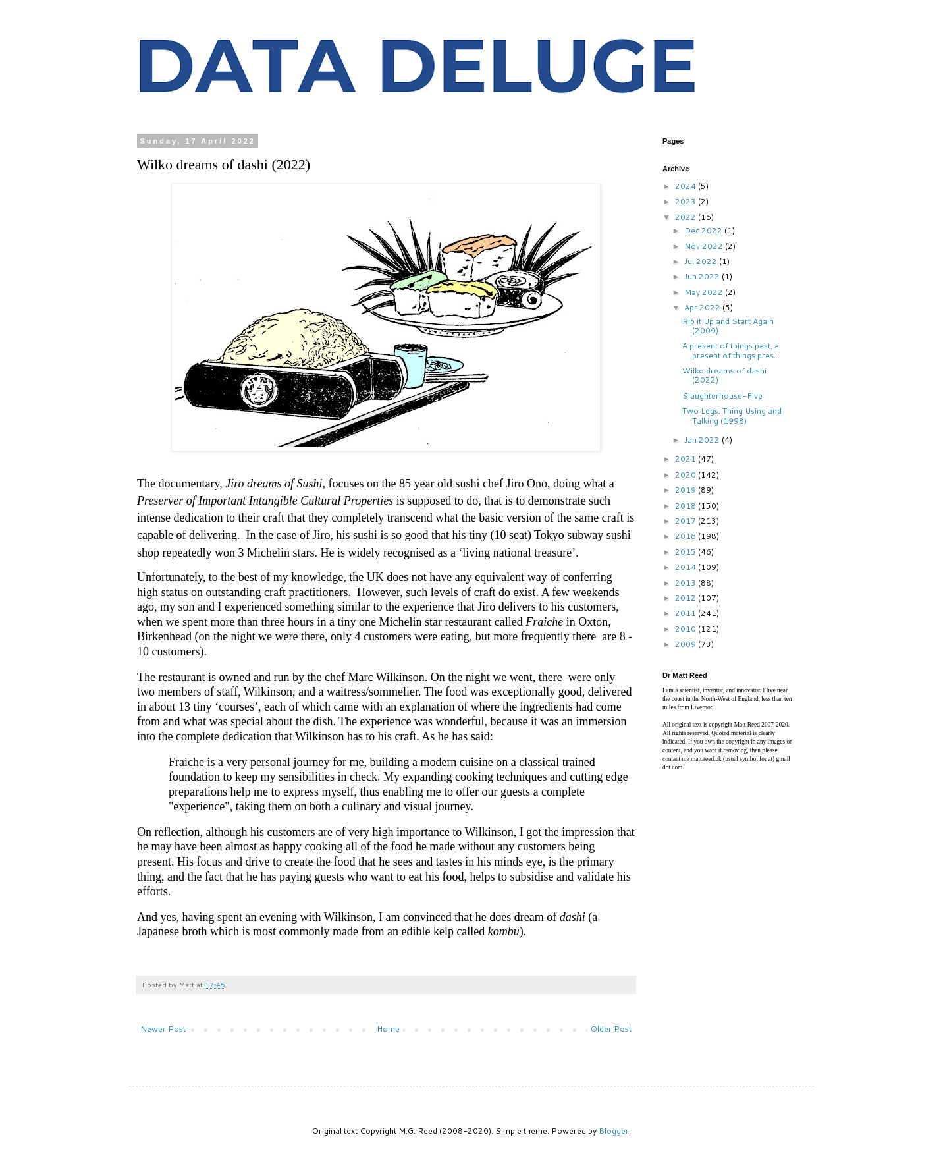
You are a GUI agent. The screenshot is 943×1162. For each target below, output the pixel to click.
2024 (686, 186)
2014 (686, 566)
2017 (686, 520)
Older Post (611, 1028)
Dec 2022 (704, 230)
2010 (686, 628)
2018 (686, 505)
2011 (686, 613)
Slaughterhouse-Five (722, 395)
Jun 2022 (703, 276)
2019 (686, 489)
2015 (686, 551)
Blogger (614, 1130)
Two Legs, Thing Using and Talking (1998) (732, 415)
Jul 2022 (701, 261)
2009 (686, 644)
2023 (686, 201)
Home (388, 1028)
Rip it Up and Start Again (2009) (728, 326)
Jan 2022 (703, 439)
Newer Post (163, 1028)
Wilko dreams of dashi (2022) (724, 375)
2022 (686, 217)
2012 (686, 597)
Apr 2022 (703, 307)
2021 (686, 458)
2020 (686, 474)
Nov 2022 (704, 246)
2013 (686, 582)
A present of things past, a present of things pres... (731, 350)
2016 (686, 535)
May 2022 (704, 292)
